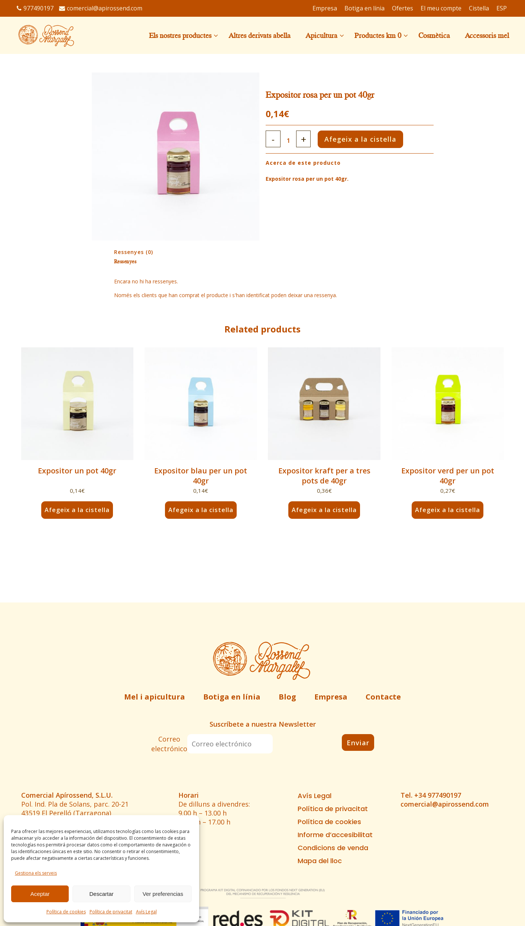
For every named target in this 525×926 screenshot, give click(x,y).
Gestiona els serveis (36, 873)
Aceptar (40, 894)
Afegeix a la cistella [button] (77, 509)
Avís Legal (146, 912)
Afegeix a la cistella (370, 139)
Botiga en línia (231, 697)
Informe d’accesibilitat (335, 835)
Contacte (383, 697)
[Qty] (290, 140)
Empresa (330, 697)
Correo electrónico (169, 743)
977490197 (35, 8)
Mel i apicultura (154, 697)
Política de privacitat (111, 912)
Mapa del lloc (320, 861)
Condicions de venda (333, 848)
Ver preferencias (163, 894)
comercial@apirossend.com (100, 8)
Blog (287, 697)
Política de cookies (66, 912)
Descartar (101, 894)
